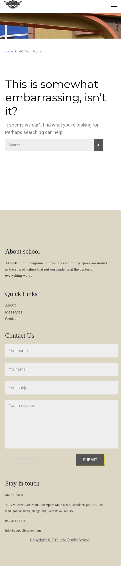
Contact (12, 319)
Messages (13, 312)
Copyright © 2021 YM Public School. (60, 540)
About (10, 305)
